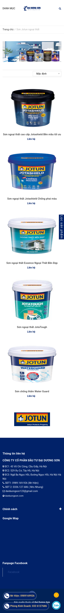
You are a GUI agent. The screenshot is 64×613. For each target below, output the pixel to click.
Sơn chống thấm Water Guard (32, 391)
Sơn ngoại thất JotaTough (32, 327)
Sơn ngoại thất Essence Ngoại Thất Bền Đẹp (32, 263)
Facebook (13, 572)
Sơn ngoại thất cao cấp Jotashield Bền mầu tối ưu (32, 134)
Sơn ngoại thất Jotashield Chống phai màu (32, 198)
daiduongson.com (13, 496)
